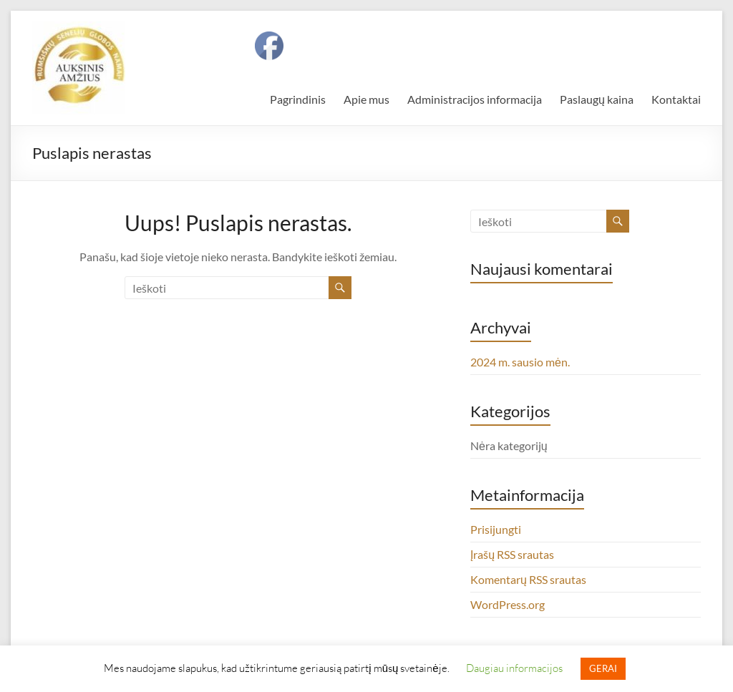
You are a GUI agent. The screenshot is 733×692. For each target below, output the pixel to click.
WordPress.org (507, 604)
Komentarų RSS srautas (528, 579)
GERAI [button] (603, 668)
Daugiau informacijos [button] (514, 667)
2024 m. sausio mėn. (520, 362)
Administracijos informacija (474, 99)
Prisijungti (495, 529)
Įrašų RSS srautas (512, 554)
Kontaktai (676, 99)
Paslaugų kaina (597, 99)
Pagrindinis (298, 99)
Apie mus (366, 99)
